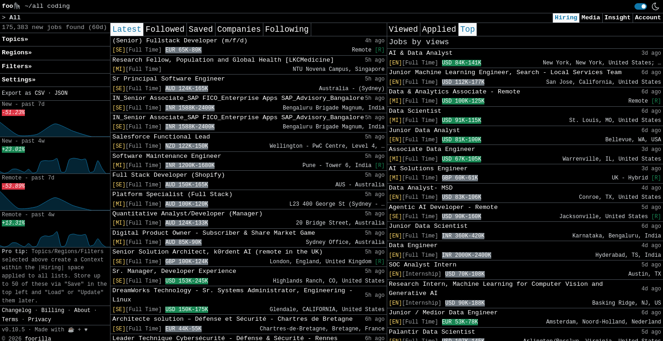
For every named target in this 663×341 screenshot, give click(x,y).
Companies (239, 29)
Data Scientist (415, 111)
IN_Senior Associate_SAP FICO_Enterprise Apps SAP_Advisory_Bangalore (238, 98)
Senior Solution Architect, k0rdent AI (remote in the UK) (217, 252)
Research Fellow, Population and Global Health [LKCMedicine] (223, 60)
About (82, 310)
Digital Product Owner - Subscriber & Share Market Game (213, 233)
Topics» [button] (15, 39)
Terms (10, 320)
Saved (201, 29)
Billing (52, 310)
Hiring (566, 17)
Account (648, 17)
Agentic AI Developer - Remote (443, 207)
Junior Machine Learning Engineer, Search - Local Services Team (505, 72)
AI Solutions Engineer (428, 168)
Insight (618, 17)
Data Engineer (413, 245)
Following (287, 29)
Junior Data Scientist (428, 226)
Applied (439, 29)
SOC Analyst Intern (423, 264)
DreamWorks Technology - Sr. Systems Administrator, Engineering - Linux (232, 295)
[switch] (640, 6)
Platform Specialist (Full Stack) (172, 194)
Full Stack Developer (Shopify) (168, 175)
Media (591, 17)
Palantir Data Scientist (432, 332)
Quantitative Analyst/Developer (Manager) (187, 213)
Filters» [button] (17, 66)
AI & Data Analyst (421, 53)
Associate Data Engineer (432, 149)
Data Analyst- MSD (421, 188)
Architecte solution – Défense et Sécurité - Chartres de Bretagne (232, 319)
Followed (164, 29)
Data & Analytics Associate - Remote (455, 91)
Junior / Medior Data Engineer (443, 312)
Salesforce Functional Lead (161, 136)
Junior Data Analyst (424, 130)
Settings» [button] (18, 79)
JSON (61, 93)
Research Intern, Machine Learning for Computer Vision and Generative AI (496, 289)
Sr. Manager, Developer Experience (174, 271)
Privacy (39, 320)
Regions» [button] (17, 52)
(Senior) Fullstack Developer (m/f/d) (180, 40)
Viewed (403, 29)
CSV (39, 93)
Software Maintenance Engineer (166, 156)
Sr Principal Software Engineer (168, 78)
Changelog (16, 310)
